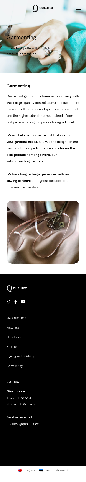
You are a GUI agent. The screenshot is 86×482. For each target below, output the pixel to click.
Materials (13, 328)
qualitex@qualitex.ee (23, 424)
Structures (14, 337)
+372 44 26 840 (19, 398)
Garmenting (15, 366)
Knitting (12, 347)
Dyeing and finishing (20, 356)
